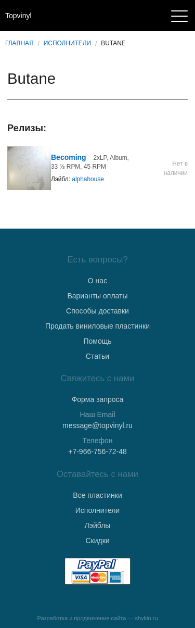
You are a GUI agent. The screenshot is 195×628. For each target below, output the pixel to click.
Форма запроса (98, 399)
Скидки (97, 540)
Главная (19, 43)
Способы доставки (97, 311)
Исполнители (67, 43)
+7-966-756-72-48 (97, 451)
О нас (97, 281)
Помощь (97, 341)
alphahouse (88, 179)
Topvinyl (18, 15)
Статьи (97, 356)
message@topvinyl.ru (97, 425)
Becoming (68, 157)
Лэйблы (98, 525)
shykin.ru (146, 618)
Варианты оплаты (97, 296)
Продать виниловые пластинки (97, 326)
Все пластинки (97, 495)
